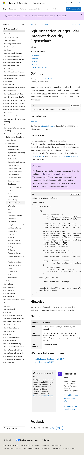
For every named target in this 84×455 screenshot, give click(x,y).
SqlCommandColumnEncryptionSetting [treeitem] (14, 120)
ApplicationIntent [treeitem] (10, 40)
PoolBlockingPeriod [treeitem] (10, 47)
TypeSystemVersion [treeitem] (14, 265)
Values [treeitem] (10, 275)
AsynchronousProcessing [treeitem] (16, 153)
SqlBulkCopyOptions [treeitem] (11, 78)
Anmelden (78, 3)
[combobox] (14, 29)
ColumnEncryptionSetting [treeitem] (16, 162)
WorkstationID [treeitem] (13, 278)
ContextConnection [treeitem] (14, 178)
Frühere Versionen (26, 445)
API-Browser (46, 24)
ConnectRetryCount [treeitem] (14, 168)
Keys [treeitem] (9, 212)
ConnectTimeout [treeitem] (13, 175)
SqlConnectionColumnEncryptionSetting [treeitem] (14, 129)
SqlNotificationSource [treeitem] (11, 328)
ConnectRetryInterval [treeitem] (15, 171)
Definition (35, 56)
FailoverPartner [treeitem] (13, 196)
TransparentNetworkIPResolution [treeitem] (16, 257)
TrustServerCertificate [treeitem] (15, 262)
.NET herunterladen (73, 9)
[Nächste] (66, 3)
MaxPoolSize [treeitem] (12, 218)
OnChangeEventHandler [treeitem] (12, 44)
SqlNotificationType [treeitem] (10, 331)
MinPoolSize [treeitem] (12, 222)
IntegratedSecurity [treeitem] (14, 203)
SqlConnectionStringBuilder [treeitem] (15, 137)
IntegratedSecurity (48, 126)
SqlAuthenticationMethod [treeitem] (13, 56)
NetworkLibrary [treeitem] (13, 231)
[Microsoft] (4, 3)
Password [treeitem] (11, 237)
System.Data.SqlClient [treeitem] (11, 37)
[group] (56, 246)
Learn (32, 24)
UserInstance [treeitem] (12, 271)
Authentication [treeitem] (13, 159)
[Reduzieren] (22, 24)
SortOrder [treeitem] (7, 50)
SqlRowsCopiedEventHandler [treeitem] (14, 347)
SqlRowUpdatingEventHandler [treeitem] (14, 359)
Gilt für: (34, 64)
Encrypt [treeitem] (10, 190)
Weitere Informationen (39, 67)
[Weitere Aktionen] (79, 24)
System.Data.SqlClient (47, 79)
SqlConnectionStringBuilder (68, 156)
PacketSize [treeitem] (11, 234)
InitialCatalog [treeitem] (12, 200)
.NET (38, 24)
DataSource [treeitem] (12, 184)
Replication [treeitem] (11, 250)
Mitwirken (45, 445)
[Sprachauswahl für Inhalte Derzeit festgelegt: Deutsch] (8, 440)
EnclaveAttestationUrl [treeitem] (15, 187)
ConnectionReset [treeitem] (13, 165)
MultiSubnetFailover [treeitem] (14, 228)
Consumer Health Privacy (11, 448)
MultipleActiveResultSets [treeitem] (16, 225)
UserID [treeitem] (10, 268)
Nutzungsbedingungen (31, 448)
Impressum (45, 448)
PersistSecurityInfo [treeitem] (14, 240)
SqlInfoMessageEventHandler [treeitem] (14, 318)
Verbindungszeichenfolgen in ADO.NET (49, 359)
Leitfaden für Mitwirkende (43, 396)
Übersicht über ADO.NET (44, 362)
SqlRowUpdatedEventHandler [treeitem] (14, 353)
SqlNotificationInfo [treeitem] (10, 325)
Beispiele (35, 58)
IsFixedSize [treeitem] (11, 206)
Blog (36, 445)
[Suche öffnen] (71, 3)
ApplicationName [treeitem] (13, 149)
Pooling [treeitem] (10, 247)
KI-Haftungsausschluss (10, 445)
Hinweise (35, 61)
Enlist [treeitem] (9, 193)
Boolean (34, 121)
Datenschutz (56, 445)
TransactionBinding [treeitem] (14, 253)
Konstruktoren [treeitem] (11, 140)
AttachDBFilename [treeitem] (14, 156)
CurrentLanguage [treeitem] (14, 181)
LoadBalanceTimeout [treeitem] (15, 215)
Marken (56, 448)
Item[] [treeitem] (10, 209)
